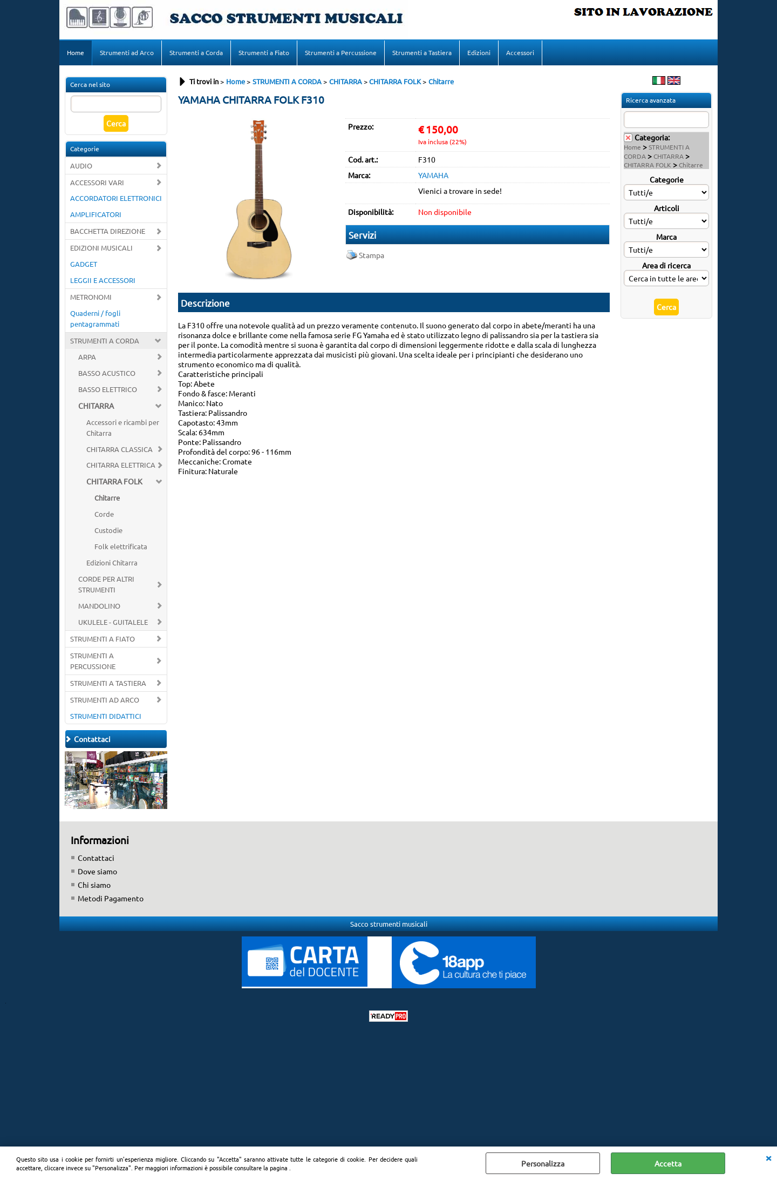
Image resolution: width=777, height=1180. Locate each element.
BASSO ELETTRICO (107, 389)
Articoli (666, 208)
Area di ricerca (666, 265)
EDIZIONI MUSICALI (101, 247)
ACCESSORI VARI (97, 182)
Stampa (371, 255)
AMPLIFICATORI (95, 214)
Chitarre (107, 497)
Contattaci (96, 857)
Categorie (667, 179)
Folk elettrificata (120, 546)
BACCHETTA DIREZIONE (107, 230)
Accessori (520, 52)
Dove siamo (97, 871)
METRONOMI (91, 296)
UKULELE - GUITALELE (113, 621)
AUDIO (81, 165)
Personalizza (542, 1163)
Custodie (108, 530)
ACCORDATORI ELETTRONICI (116, 198)
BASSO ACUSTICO (106, 372)
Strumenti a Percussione (341, 52)
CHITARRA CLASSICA (119, 449)
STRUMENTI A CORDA (104, 340)
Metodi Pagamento (111, 898)
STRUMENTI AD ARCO (104, 699)
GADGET (83, 263)
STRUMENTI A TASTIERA (108, 682)
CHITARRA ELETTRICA (120, 464)
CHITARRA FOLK (114, 481)
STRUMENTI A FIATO (102, 638)
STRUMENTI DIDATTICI (105, 715)
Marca (666, 236)
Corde (104, 513)
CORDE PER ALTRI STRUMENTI (106, 584)
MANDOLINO (99, 605)
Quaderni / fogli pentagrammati (95, 318)
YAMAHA (433, 175)
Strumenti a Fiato (263, 52)
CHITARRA (96, 405)
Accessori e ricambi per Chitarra (122, 427)
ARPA (87, 356)
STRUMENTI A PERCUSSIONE (92, 661)
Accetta (668, 1163)
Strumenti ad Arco (127, 52)
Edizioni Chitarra (112, 562)
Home (75, 52)
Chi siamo (94, 884)
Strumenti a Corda (196, 52)
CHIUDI (768, 1157)
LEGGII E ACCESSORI (102, 280)
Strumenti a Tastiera (422, 52)
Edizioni (478, 52)
